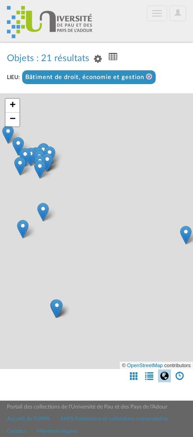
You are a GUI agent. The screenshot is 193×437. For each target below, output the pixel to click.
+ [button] (13, 106)
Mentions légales (57, 431)
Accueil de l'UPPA (28, 418)
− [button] (13, 119)
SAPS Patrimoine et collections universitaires (114, 418)
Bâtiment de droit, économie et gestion (88, 77)
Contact (16, 431)
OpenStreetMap (145, 365)
